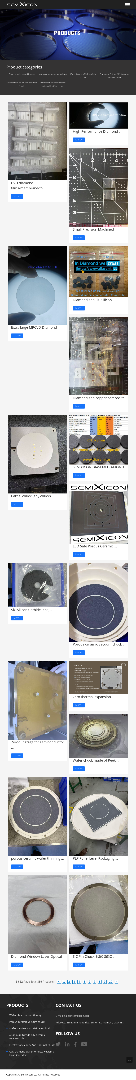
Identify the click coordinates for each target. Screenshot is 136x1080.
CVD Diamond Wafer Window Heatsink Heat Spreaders (52, 84)
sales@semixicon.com (77, 1015)
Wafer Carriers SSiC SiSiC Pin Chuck (83, 76)
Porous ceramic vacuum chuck (52, 74)
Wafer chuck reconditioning (22, 74)
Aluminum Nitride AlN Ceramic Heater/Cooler (114, 76)
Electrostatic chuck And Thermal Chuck (21, 84)
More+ (17, 196)
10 (110, 981)
